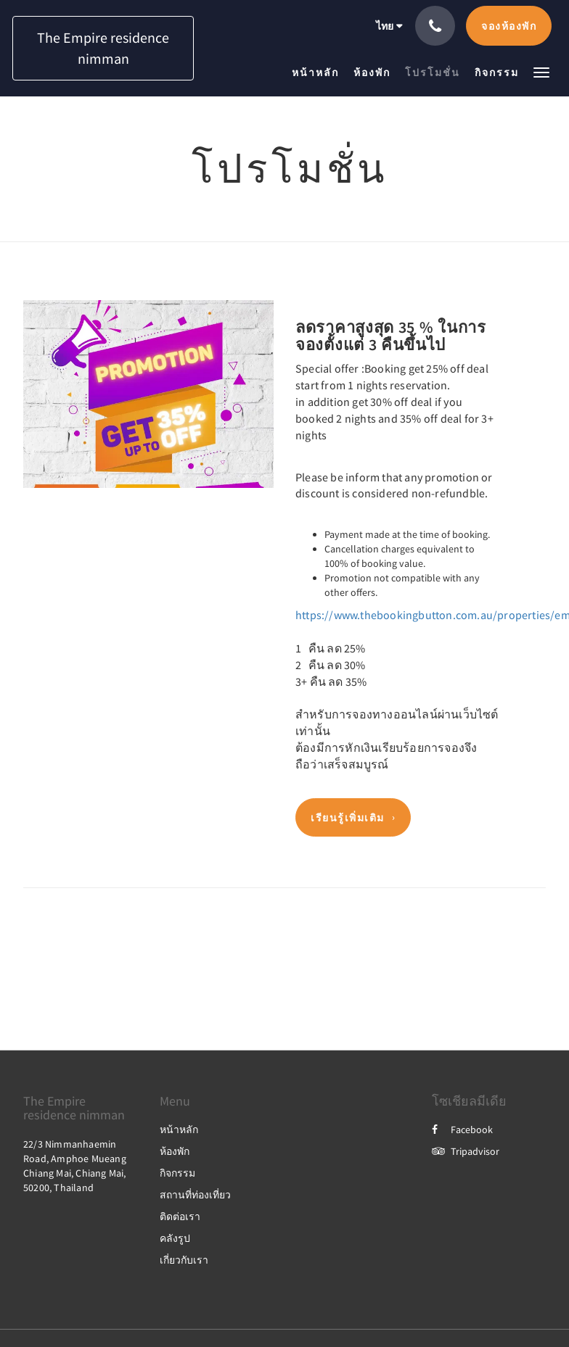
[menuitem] (319, 72)
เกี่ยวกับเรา (184, 1260)
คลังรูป (175, 1238)
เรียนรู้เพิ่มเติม (348, 817)
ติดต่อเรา (180, 1216)
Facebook (462, 1129)
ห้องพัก (174, 1151)
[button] (541, 71)
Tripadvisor (465, 1151)
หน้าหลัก (179, 1129)
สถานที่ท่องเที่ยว (195, 1194)
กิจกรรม (177, 1173)
